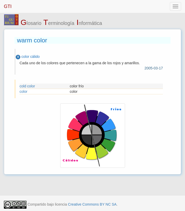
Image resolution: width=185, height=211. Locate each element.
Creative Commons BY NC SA (92, 204)
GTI (8, 6)
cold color (27, 86)
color (23, 91)
